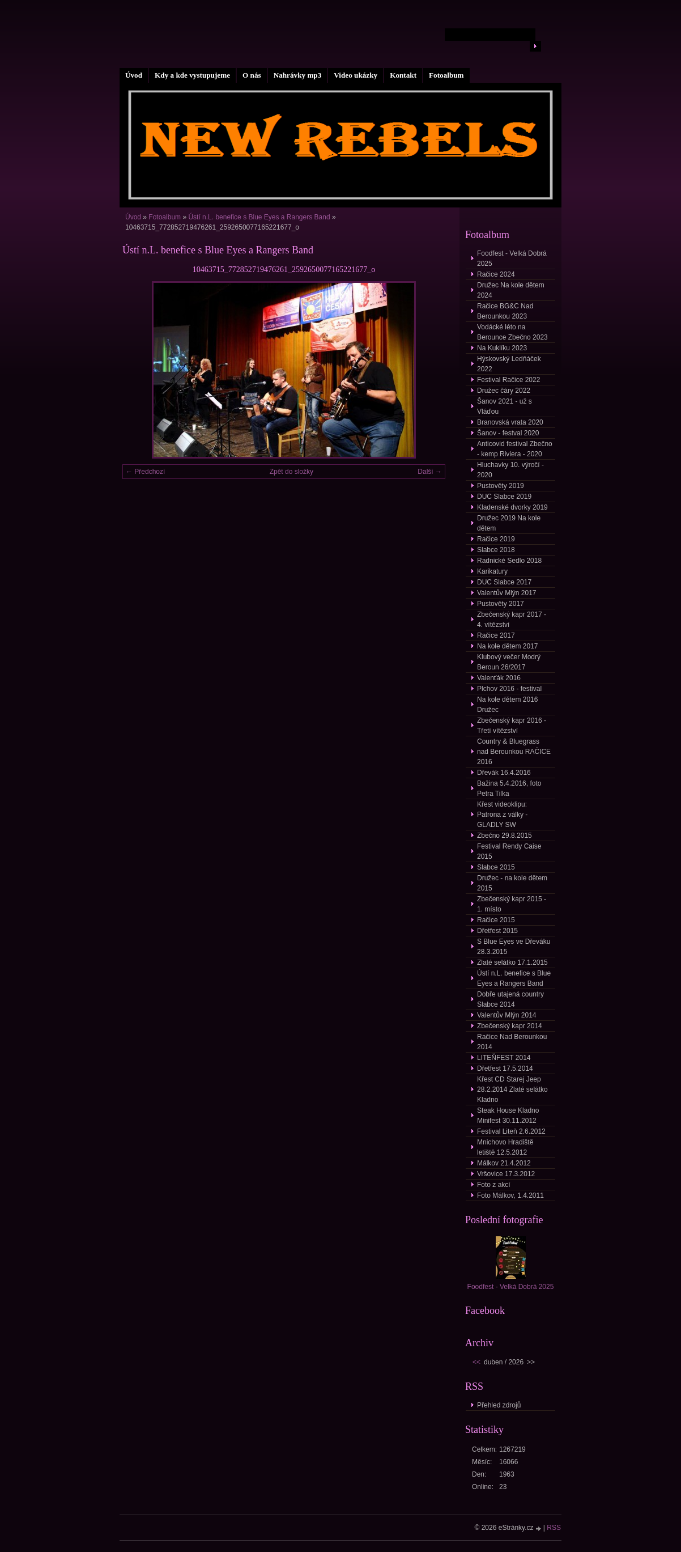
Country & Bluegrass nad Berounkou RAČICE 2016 (514, 751)
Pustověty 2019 (500, 486)
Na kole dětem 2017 (507, 646)
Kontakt (403, 75)
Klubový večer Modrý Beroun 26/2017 (508, 662)
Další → (430, 472)
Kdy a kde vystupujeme (192, 75)
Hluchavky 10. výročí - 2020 (510, 470)
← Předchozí (145, 472)
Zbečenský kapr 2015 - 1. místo (511, 904)
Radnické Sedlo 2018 (509, 561)
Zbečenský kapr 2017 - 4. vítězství (511, 619)
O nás (251, 75)
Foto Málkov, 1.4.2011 (510, 1195)
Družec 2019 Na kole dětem (508, 523)
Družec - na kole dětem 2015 (512, 883)
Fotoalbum (446, 75)
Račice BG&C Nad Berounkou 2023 (505, 311)
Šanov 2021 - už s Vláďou (504, 406)
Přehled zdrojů (499, 1405)
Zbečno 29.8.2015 (504, 835)
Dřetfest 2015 (497, 931)
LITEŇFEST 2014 (504, 1058)
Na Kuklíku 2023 (502, 348)
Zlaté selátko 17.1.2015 (512, 962)
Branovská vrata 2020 (510, 422)
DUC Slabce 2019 (504, 497)
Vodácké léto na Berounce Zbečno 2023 (512, 332)
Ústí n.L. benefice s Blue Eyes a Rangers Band (259, 217)
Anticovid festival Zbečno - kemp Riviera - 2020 (514, 449)
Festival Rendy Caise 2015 (509, 851)
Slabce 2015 (496, 867)
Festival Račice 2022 (508, 380)
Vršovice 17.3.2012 (506, 1174)
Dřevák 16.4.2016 (504, 773)
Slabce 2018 (496, 550)
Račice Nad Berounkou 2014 (512, 1042)
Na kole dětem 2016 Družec (507, 705)
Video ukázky (355, 75)
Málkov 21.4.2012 (504, 1163)
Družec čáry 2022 (503, 391)
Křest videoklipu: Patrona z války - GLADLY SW (502, 814)
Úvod (133, 75)
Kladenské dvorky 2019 (512, 507)
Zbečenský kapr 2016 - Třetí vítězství (511, 725)
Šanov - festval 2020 (508, 433)
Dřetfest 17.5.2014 (505, 1068)
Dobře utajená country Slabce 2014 (510, 999)
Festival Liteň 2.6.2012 (511, 1131)
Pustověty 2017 (500, 604)
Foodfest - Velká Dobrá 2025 (512, 258)
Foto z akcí (493, 1185)
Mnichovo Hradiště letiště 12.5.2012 (505, 1147)
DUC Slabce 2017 (504, 582)
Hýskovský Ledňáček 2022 (509, 364)
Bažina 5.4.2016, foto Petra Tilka (509, 788)
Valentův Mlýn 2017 (507, 593)
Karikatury (492, 571)
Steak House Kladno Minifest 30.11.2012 (508, 1115)
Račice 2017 (496, 635)
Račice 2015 (496, 920)
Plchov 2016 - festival (509, 689)
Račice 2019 (496, 539)
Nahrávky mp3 (298, 75)
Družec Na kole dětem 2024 (510, 290)
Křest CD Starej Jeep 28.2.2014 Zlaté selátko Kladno (512, 1089)
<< (476, 1362)
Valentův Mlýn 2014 (507, 1015)
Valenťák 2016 (499, 678)
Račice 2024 (496, 274)
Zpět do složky (291, 472)
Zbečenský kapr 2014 (509, 1026)
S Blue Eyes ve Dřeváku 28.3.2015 (513, 947)
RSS (554, 1528)
